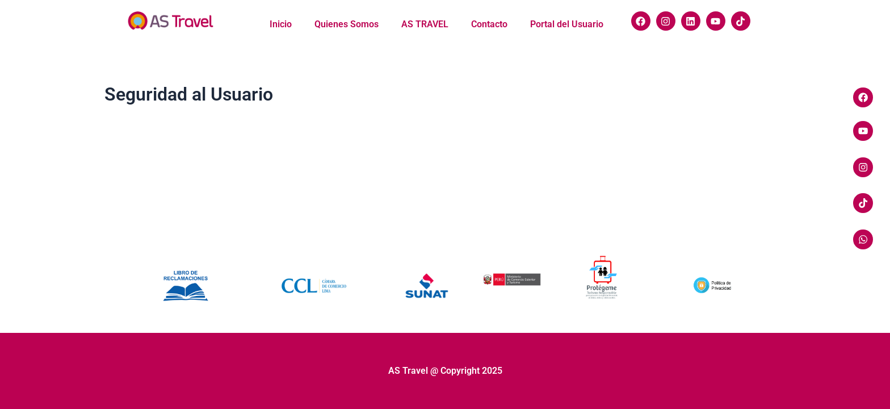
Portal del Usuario (566, 24)
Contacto (489, 24)
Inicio (281, 24)
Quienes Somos (346, 24)
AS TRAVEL (424, 24)
